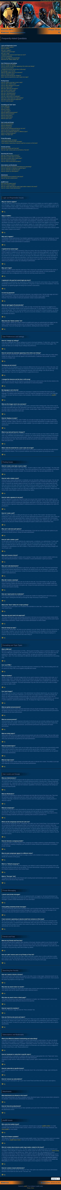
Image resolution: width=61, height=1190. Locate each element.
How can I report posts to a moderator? (10, 96)
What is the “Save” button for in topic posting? (12, 97)
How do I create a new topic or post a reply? (12, 82)
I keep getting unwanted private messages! (11, 141)
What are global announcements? (9, 112)
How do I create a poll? (6, 87)
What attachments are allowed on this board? (12, 176)
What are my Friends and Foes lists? (10, 148)
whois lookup (55, 1150)
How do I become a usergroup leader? (10, 130)
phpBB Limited (46, 1126)
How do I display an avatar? (8, 74)
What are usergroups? (6, 127)
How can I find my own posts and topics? (11, 161)
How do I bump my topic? (7, 101)
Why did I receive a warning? (8, 94)
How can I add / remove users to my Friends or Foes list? (15, 149)
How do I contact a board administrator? (11, 188)
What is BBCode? (5, 106)
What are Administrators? (7, 123)
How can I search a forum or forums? (10, 155)
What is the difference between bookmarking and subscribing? (16, 166)
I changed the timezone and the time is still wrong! (13, 69)
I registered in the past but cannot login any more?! (13, 54)
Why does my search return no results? (10, 156)
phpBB (54, 395)
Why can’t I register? (6, 50)
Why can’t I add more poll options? (9, 88)
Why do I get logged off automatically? (10, 57)
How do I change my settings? (8, 64)
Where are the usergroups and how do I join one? (13, 128)
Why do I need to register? (7, 47)
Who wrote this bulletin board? (8, 183)
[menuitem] (11, 29)
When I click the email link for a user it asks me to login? (14, 77)
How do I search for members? (8, 159)
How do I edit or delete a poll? (8, 90)
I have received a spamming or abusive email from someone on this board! (19, 143)
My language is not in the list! (8, 71)
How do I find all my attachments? (9, 178)
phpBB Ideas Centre (15, 1140)
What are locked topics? (7, 117)
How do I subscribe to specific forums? (10, 169)
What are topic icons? (6, 118)
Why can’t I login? (5, 53)
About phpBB (5, 1129)
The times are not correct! (7, 67)
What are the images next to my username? (11, 72)
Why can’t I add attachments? (8, 93)
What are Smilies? (5, 109)
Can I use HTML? (5, 107)
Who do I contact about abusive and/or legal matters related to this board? (19, 186)
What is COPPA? (5, 48)
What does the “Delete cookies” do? (10, 59)
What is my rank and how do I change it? (11, 75)
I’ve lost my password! (6, 56)
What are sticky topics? (6, 115)
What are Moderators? (6, 125)
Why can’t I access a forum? (8, 91)
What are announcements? (7, 113)
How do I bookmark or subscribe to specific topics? (13, 168)
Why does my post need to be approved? (11, 99)
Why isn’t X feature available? (8, 185)
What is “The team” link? (7, 134)
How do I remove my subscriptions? (9, 171)
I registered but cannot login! (8, 51)
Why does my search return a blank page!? (11, 158)
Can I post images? (6, 110)
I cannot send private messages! (9, 140)
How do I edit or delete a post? (8, 83)
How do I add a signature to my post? (10, 85)
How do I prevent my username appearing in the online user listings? (17, 66)
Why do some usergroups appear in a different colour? (14, 131)
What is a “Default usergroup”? (8, 133)
